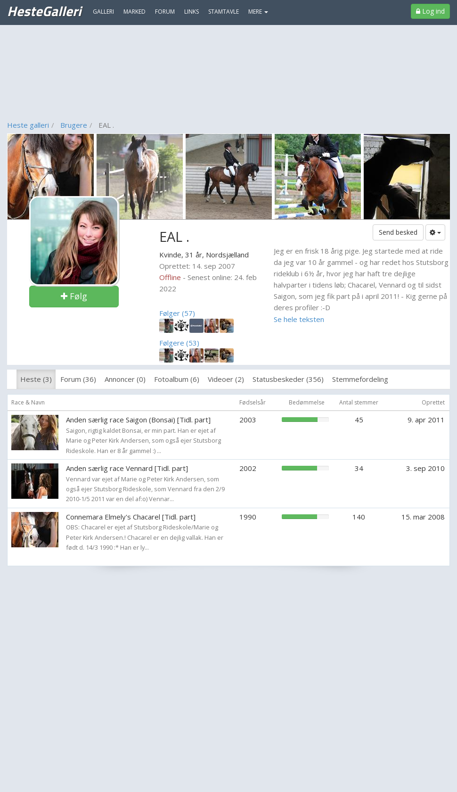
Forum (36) (78, 379)
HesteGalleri (44, 10)
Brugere (73, 125)
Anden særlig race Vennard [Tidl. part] (127, 468)
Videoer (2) (226, 379)
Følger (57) (177, 313)
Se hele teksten (299, 319)
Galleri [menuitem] (103, 12)
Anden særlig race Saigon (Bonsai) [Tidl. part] (138, 419)
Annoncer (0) (125, 379)
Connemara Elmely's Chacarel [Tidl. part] (131, 516)
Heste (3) (36, 379)
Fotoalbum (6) (176, 379)
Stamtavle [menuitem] (223, 12)
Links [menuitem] (191, 12)
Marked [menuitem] (134, 12)
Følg (74, 296)
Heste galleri (28, 125)
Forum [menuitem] (165, 12)
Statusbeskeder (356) (288, 379)
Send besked (398, 232)
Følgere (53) (179, 342)
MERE (258, 12)
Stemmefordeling (360, 379)
